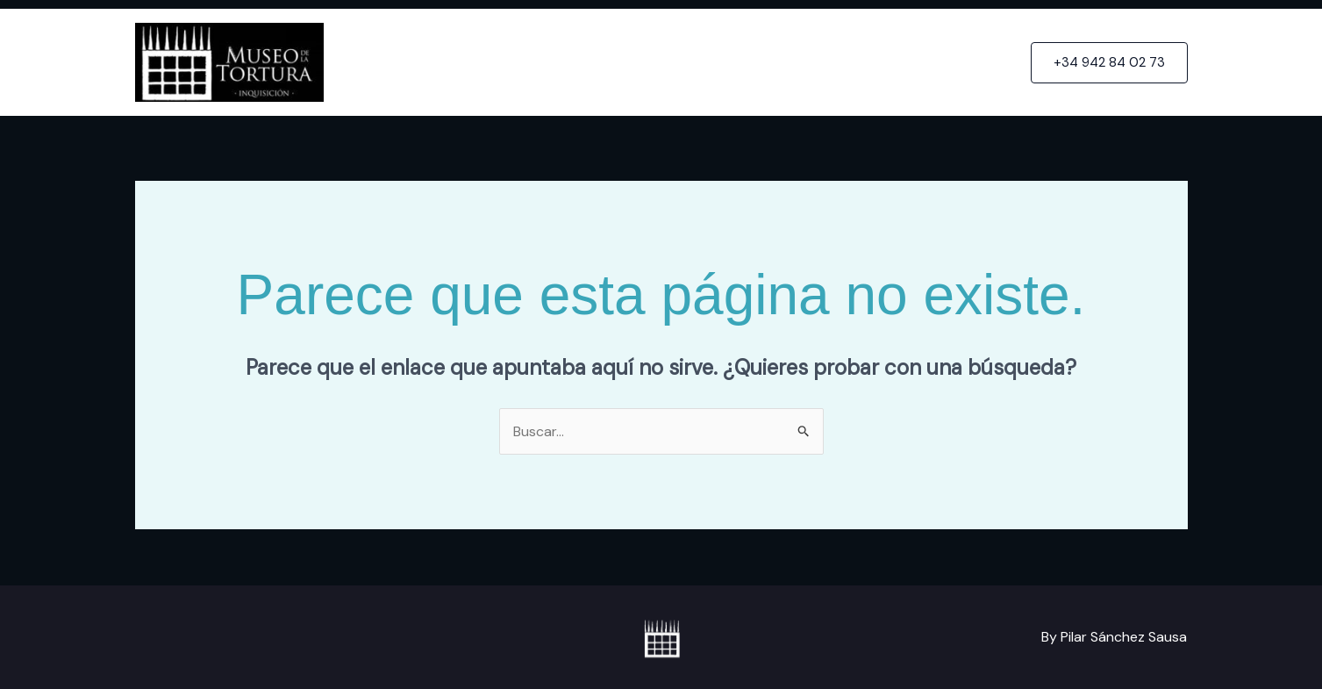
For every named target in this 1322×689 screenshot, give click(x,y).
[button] (1109, 62)
